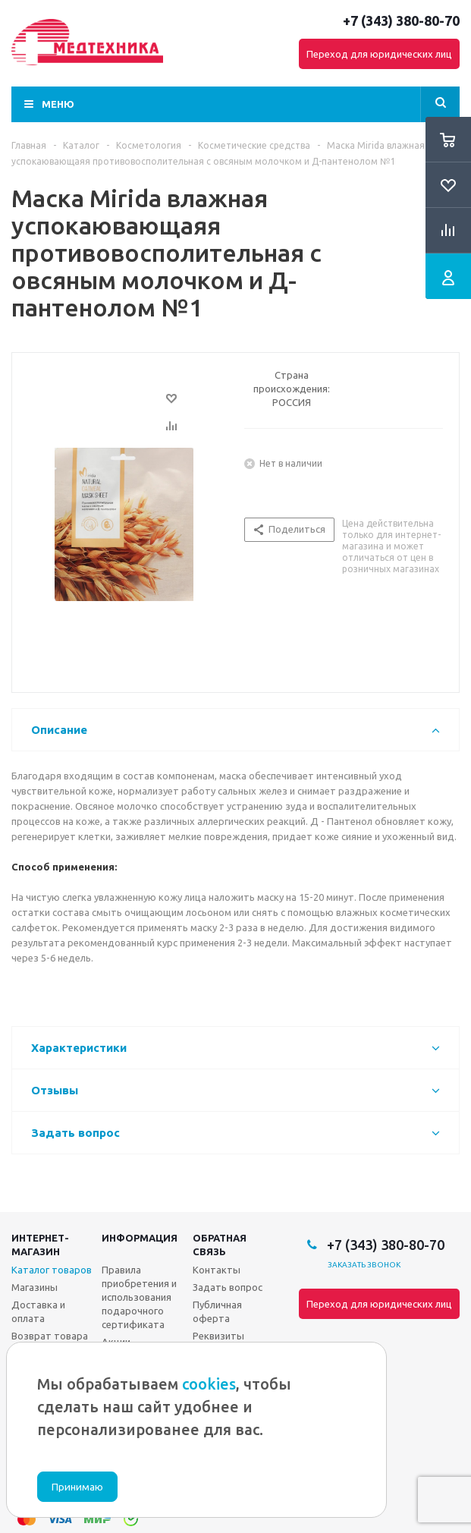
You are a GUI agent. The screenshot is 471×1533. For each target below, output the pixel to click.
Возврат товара (49, 1335)
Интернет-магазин (40, 1244)
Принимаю (77, 1487)
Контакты (216, 1269)
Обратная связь (219, 1244)
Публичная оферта (217, 1311)
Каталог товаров (51, 1269)
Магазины (34, 1287)
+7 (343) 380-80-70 (401, 20)
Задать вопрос (227, 1287)
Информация (139, 1237)
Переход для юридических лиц (379, 54)
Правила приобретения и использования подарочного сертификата (139, 1297)
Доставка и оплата (38, 1311)
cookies (209, 1384)
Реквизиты (218, 1335)
